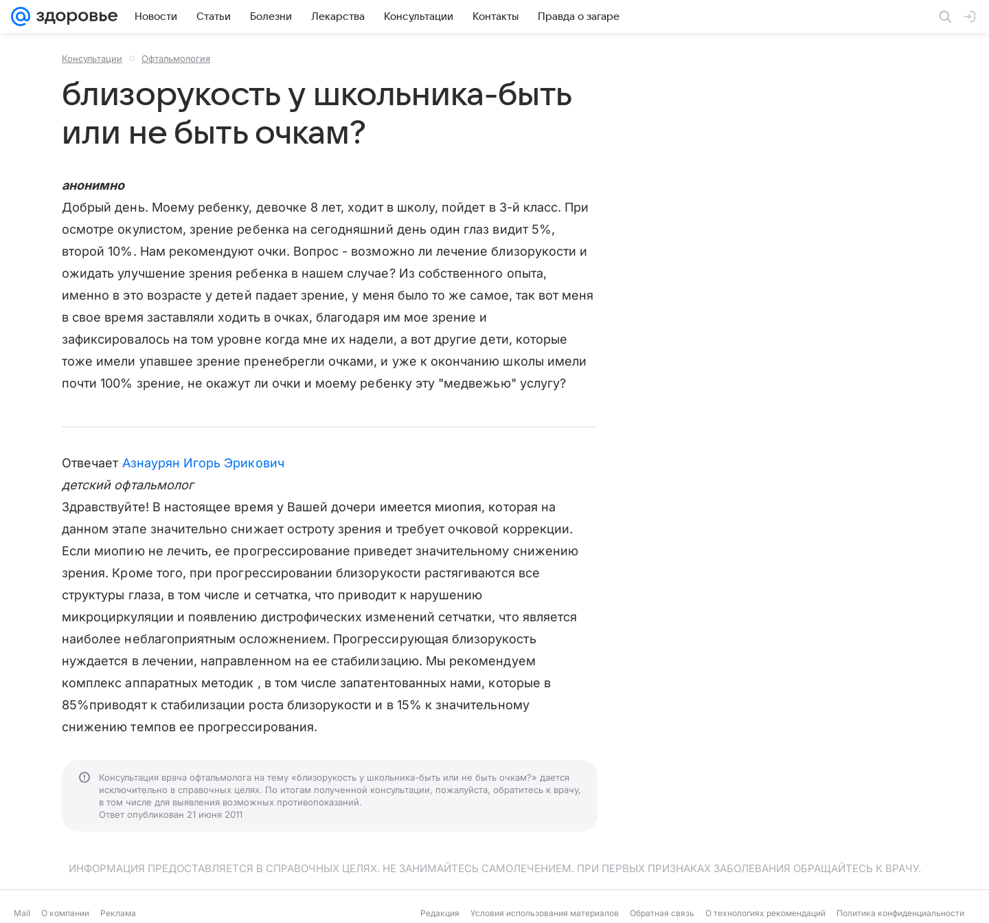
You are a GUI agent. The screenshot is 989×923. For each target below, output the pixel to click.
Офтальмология (175, 58)
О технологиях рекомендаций (765, 913)
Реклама (118, 913)
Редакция (439, 913)
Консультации (92, 58)
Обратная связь (662, 913)
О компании (65, 913)
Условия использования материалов (544, 913)
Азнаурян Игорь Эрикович (203, 463)
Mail (22, 913)
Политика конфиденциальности (900, 913)
